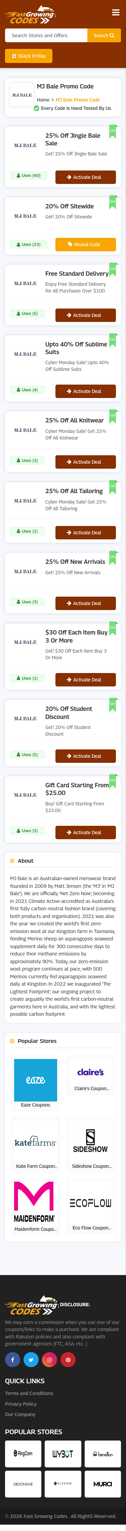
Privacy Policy (21, 1404)
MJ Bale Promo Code (78, 100)
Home (43, 100)
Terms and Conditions (29, 1393)
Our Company (20, 1414)
